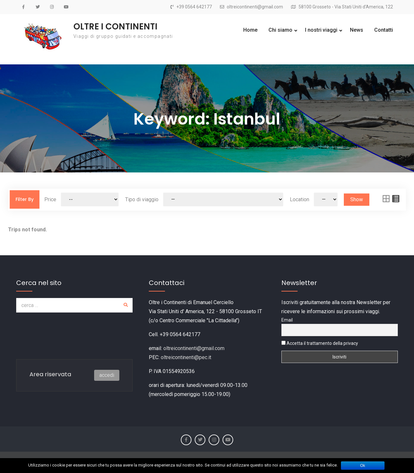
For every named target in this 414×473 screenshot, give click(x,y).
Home (250, 30)
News (356, 30)
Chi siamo (280, 30)
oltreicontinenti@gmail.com (255, 7)
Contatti (383, 30)
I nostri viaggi (321, 30)
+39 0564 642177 (194, 7)
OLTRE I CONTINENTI (115, 26)
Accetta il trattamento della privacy (319, 343)
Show (356, 199)
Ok (362, 465)
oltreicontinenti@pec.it (186, 357)
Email (287, 320)
